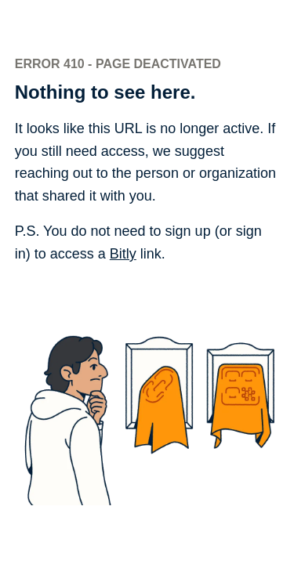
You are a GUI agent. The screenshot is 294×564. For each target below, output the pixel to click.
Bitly (123, 254)
